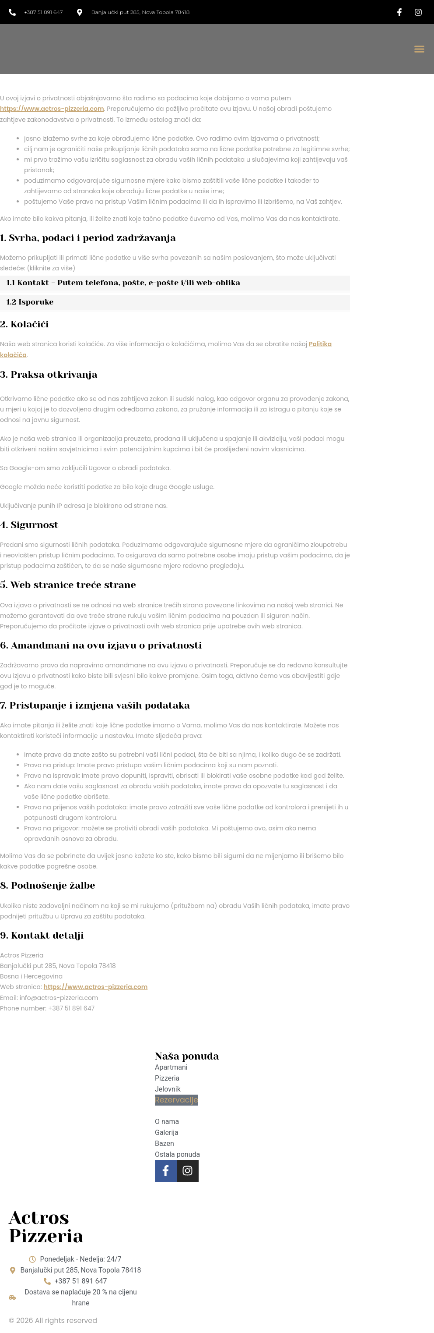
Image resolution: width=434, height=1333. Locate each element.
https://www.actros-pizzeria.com (52, 108)
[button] (419, 49)
